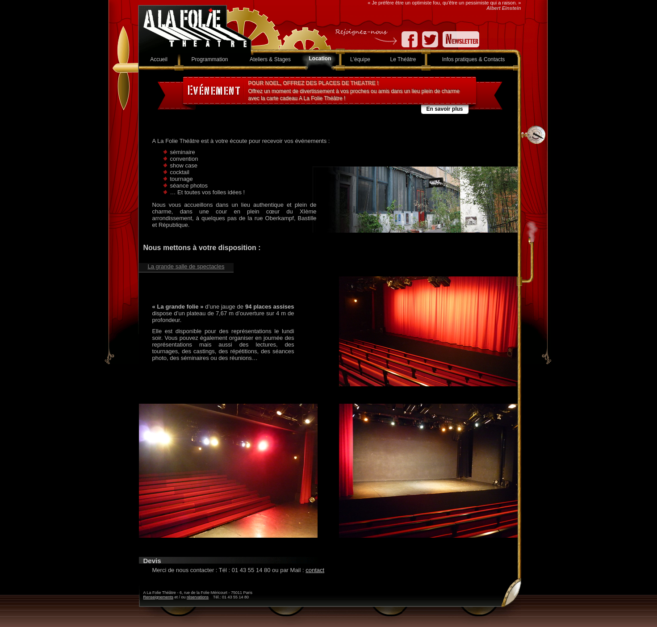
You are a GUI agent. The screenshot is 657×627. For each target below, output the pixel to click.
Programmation (209, 59)
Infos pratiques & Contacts (473, 59)
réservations (198, 597)
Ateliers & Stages (270, 59)
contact (314, 570)
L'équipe (360, 59)
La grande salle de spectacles (185, 266)
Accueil (158, 59)
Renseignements (158, 597)
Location (320, 58)
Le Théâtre (403, 59)
